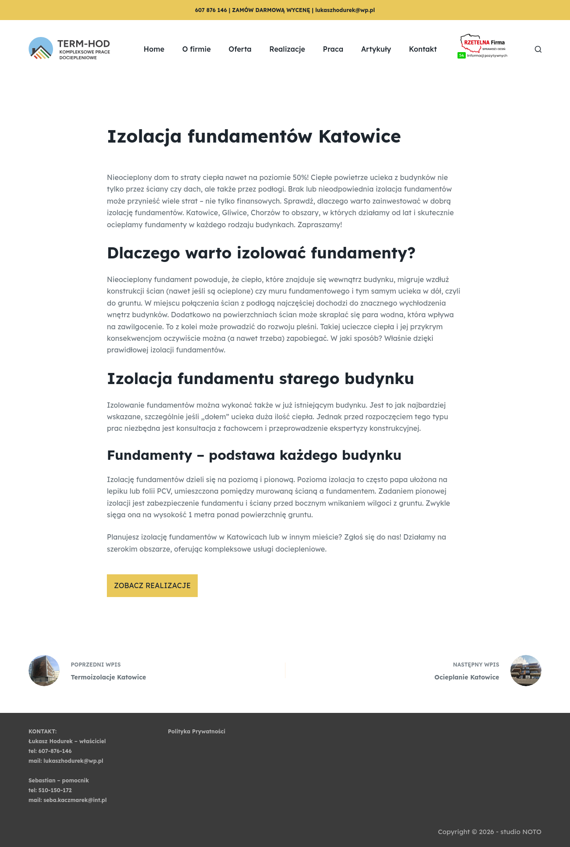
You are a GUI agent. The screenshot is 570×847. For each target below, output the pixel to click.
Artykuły (376, 49)
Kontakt (423, 49)
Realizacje (287, 49)
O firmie (196, 49)
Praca (333, 49)
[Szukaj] (538, 49)
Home (154, 49)
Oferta (240, 49)
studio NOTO (521, 831)
